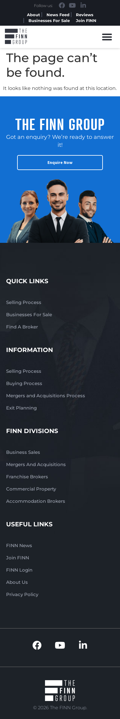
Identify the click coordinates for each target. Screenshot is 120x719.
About (33, 14)
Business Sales (23, 452)
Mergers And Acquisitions (36, 464)
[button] (107, 37)
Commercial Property (31, 489)
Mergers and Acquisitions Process (45, 395)
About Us (17, 582)
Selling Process (23, 302)
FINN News (19, 545)
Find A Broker (22, 327)
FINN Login (19, 570)
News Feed (58, 14)
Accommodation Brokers (35, 501)
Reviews (84, 14)
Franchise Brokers (27, 477)
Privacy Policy (22, 594)
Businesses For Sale (49, 20)
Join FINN (86, 20)
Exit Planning (21, 408)
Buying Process (24, 383)
